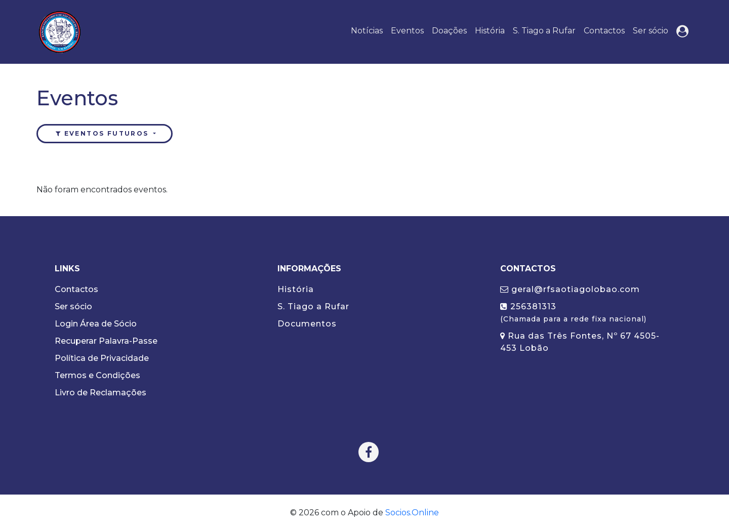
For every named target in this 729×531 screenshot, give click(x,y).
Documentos (307, 324)
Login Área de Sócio (96, 324)
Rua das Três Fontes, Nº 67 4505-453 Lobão (580, 342)
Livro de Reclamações (100, 392)
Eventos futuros (102, 133)
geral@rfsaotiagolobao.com (570, 289)
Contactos (604, 30)
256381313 (573, 312)
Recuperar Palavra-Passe (106, 341)
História (490, 30)
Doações (449, 30)
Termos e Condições (97, 375)
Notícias (367, 30)
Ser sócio (650, 30)
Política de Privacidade (102, 358)
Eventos (407, 30)
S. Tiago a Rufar (544, 30)
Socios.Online (412, 512)
